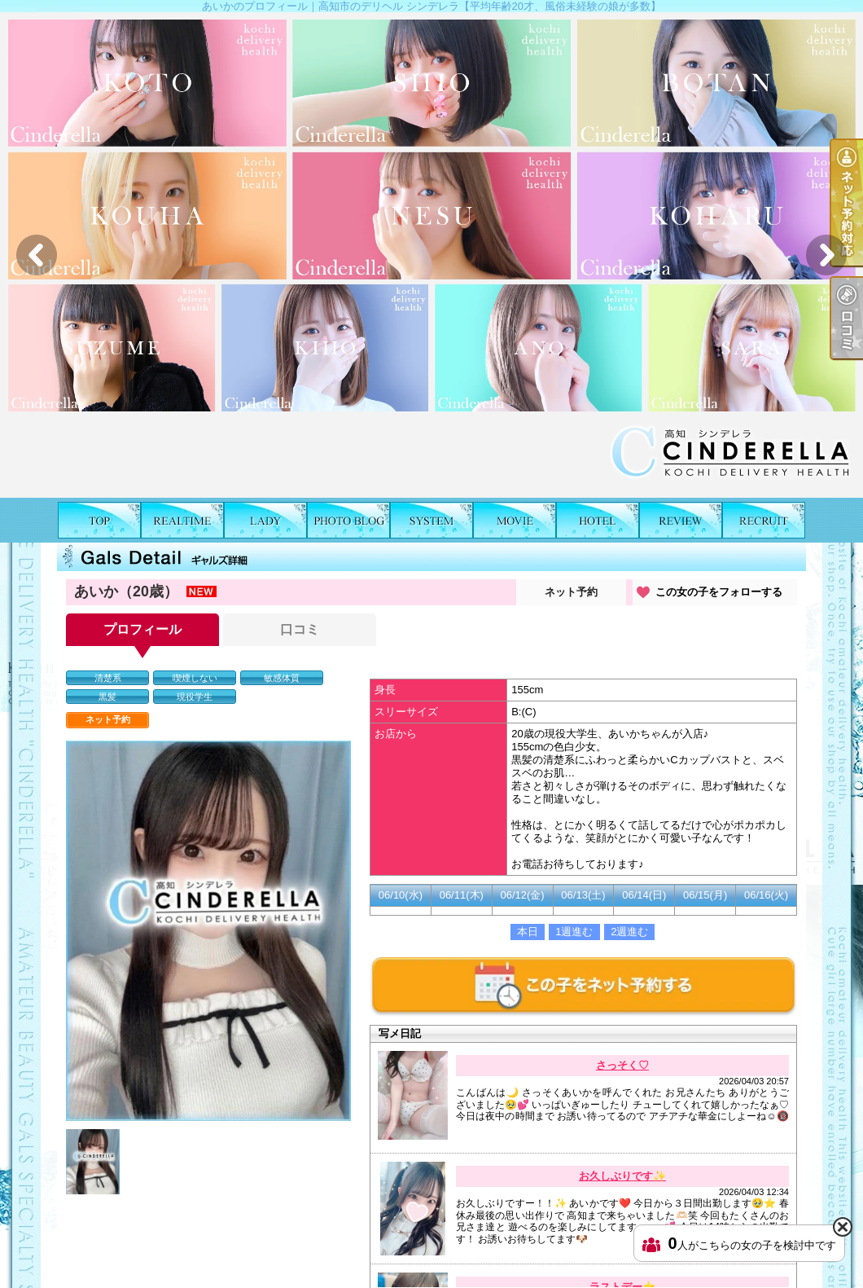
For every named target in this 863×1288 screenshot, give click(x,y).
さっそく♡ (622, 1065)
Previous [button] (36, 255)
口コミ (680, 520)
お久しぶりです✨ (622, 1176)
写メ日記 (348, 520)
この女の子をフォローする (718, 592)
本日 (527, 931)
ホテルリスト (597, 520)
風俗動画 (514, 520)
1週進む (574, 931)
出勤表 (182, 520)
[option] (431, 255)
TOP (99, 520)
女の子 (265, 520)
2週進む (629, 931)
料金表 (431, 520)
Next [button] (826, 255)
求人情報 (763, 520)
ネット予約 (571, 592)
